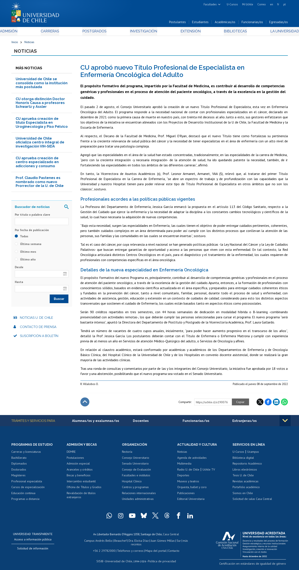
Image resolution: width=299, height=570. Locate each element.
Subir (84, 403)
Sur (171, 542)
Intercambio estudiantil (81, 484)
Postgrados (97, 32)
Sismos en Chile (243, 496)
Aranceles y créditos (80, 472)
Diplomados (19, 466)
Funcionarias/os (252, 23)
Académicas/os (225, 23)
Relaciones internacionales (139, 496)
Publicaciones (186, 496)
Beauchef (116, 542)
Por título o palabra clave (32, 217)
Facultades (210, 4)
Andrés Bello (100, 542)
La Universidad (272, 32)
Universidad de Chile (119, 558)
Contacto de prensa (38, 329)
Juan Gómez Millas (155, 542)
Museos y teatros (188, 484)
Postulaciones (75, 460)
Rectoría (127, 454)
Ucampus (253, 454)
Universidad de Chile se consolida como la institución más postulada (42, 85)
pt (284, 4)
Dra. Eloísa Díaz (133, 542)
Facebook (268, 404)
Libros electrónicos (245, 472)
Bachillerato (19, 460)
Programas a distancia (25, 501)
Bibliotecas (226, 32)
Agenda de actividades (192, 460)
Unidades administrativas (138, 501)
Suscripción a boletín (39, 338)
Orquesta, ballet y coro (192, 490)
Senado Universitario (135, 466)
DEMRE (71, 454)
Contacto (170, 548)
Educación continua (23, 496)
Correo (261, 4)
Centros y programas (135, 490)
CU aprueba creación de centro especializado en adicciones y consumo (37, 164)
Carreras (57, 32)
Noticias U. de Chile (36, 320)
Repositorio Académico (247, 466)
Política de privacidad (160, 558)
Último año (25, 261)
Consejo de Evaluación (136, 472)
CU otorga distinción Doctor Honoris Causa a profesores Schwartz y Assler (40, 105)
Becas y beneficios (78, 478)
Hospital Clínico (132, 484)
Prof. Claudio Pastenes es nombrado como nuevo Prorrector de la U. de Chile (40, 184)
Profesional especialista (26, 484)
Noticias (29, 43)
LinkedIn (276, 404)
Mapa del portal (153, 548)
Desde (19, 269)
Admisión (21, 32)
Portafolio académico (246, 490)
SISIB (102, 558)
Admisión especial (78, 466)
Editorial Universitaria (190, 501)
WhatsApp (284, 404)
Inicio (14, 43)
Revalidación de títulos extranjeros (81, 498)
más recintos (182, 542)
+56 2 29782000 (106, 548)
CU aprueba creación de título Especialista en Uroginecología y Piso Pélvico (42, 125)
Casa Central (171, 536)
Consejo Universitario (135, 460)
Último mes (25, 254)
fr (278, 4)
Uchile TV (209, 472)
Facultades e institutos (136, 478)
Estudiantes (200, 23)
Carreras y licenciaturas (26, 454)
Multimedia (184, 466)
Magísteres (18, 478)
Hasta (19, 284)
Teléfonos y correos (130, 548)
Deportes (183, 478)
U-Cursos (232, 4)
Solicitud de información (32, 551)
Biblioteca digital (243, 460)
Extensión (186, 32)
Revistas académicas (245, 484)
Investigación (143, 32)
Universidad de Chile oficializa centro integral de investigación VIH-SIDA (40, 144)
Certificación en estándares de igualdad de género (258, 565)
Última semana (28, 246)
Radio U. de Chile (188, 472)
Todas (21, 238)
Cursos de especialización (28, 490)
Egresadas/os (278, 23)
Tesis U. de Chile (243, 478)
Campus (87, 542)
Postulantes (177, 23)
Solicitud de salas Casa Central (252, 501)
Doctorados (18, 472)
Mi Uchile (247, 4)
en (271, 4)
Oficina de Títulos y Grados (84, 490)
